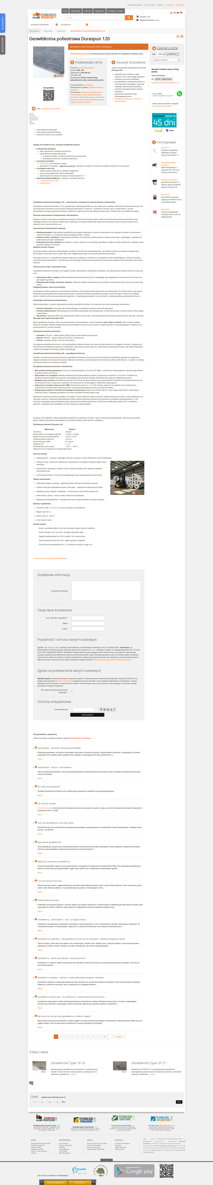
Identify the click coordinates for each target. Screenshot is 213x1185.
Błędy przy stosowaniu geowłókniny (54, 861)
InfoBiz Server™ (156, 1150)
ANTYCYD (165, 148)
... (110, 1037)
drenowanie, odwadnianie (79, 97)
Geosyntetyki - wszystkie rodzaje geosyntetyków (59, 748)
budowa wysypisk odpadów (87, 100)
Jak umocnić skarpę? (47, 803)
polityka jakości (45, 183)
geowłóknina (88, 85)
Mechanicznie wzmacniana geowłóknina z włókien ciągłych (64, 1016)
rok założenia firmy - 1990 (49, 181)
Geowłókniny (61, 31)
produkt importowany (86, 68)
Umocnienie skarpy (44, 808)
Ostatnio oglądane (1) (55, 1183)
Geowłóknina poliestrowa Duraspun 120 (87, 31)
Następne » (119, 1037)
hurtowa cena (45, 164)
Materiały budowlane (134, 5)
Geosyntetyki (48, 31)
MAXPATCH (165, 195)
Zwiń (93, 1182)
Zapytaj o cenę (167, 48)
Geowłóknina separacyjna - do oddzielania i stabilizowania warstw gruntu (71, 997)
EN (174, 12)
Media (31, 114)
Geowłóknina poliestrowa (80, 54)
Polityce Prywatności (124, 660)
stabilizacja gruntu (93, 95)
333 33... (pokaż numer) (164, 79)
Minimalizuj (42, 1183)
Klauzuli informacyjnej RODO (104, 660)
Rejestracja (180, 5)
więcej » (73, 1074)
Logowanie (170, 5)
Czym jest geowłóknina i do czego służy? (56, 823)
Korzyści (32, 116)
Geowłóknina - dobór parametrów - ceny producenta (61, 958)
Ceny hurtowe (150, 5)
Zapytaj (31, 123)
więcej (40, 759)
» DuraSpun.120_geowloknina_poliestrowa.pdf (50, 558)
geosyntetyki (55, 109)
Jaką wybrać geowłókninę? (49, 842)
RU (178, 12)
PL (171, 12)
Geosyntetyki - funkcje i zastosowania (54, 767)
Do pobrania (33, 120)
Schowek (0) (79, 1183)
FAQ (30, 122)
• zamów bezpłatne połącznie (162, 95)
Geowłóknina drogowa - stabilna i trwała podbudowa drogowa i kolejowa (71, 977)
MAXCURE (165, 210)
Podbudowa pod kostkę (48, 900)
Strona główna (34, 31)
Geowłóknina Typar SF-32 (68, 1063)
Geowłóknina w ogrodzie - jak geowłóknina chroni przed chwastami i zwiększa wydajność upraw (81, 939)
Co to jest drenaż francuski (50, 881)
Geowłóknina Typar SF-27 (148, 1063)
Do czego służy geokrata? (49, 786)
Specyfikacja (33, 118)
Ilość (154, 54)
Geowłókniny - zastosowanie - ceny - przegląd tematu (62, 919)
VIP (83, 176)
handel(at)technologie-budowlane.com (165, 83)
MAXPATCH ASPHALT (169, 180)
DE (181, 12)
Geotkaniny (86, 738)
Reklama (160, 5)
